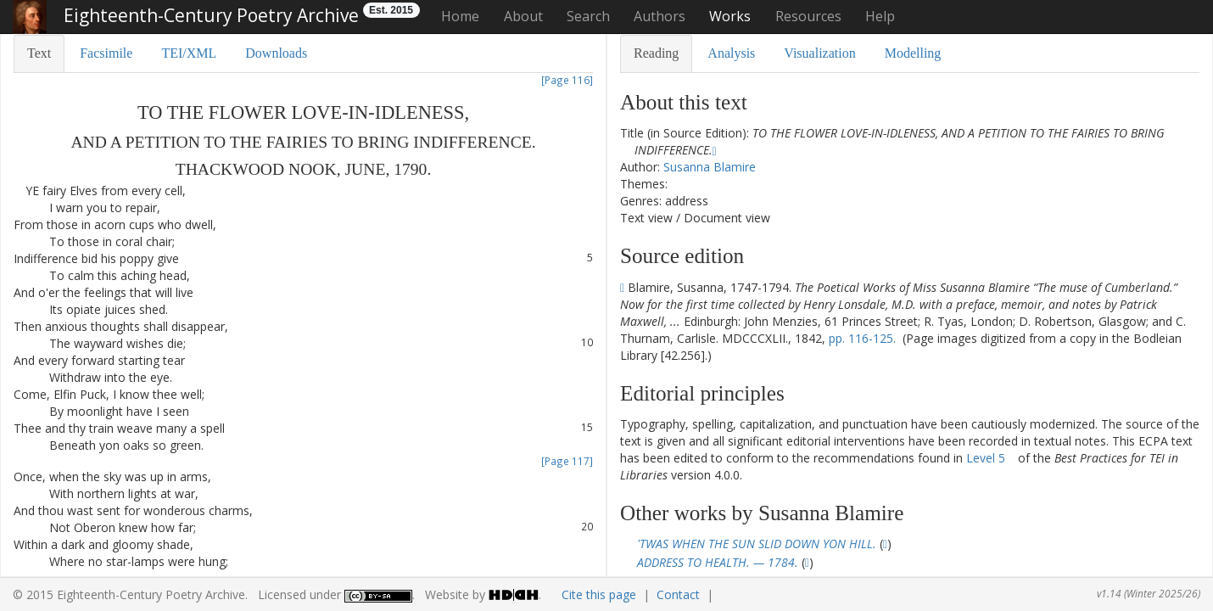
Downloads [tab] (276, 53)
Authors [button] (659, 16)
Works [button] (730, 16)
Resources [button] (808, 16)
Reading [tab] (656, 53)
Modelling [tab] (913, 53)
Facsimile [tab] (106, 53)
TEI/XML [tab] (188, 53)
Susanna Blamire (709, 167)
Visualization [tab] (819, 53)
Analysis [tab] (731, 53)
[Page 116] (567, 80)
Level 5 (985, 458)
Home (460, 16)
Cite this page (599, 594)
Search (588, 16)
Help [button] (880, 16)
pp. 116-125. (862, 338)
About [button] (523, 16)
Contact (678, 594)
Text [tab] (39, 53)
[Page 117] (567, 461)
